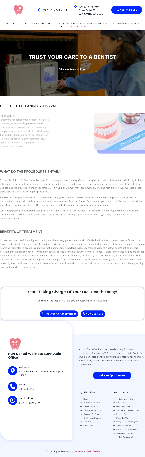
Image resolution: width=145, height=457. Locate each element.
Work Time (26, 398)
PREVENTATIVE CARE (43, 23)
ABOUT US (66, 26)
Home (8, 24)
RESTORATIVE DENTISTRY (70, 23)
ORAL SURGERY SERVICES (126, 23)
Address (24, 367)
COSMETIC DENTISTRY (98, 23)
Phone (23, 384)
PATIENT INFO (21, 23)
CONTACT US (80, 26)
